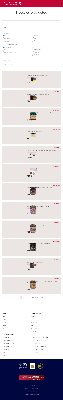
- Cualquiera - (8, 36)
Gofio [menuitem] (32, 319)
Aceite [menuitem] (33, 316)
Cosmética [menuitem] (6, 349)
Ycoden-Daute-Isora (39, 54)
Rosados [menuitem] (5, 322)
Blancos (7, 41)
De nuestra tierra (7, 58)
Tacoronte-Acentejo (38, 47)
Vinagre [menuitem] (35, 352)
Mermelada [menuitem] (34, 322)
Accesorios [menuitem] (6, 337)
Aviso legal (31, 386)
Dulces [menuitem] (5, 325)
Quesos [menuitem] (33, 331)
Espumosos (7, 38)
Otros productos (7, 64)
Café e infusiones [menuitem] (8, 340)
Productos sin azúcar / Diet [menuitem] (41, 337)
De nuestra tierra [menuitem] (36, 313)
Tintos (35, 38)
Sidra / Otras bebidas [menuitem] (39, 346)
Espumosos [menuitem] (6, 328)
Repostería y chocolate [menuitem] (40, 340)
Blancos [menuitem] (5, 319)
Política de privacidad (31, 389)
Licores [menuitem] (5, 355)
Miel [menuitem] (32, 325)
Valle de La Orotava (38, 52)
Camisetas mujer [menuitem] (8, 346)
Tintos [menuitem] (4, 316)
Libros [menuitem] (4, 352)
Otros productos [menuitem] (8, 334)
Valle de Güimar (38, 49)
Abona (6, 50)
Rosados (36, 35)
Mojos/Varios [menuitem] (35, 328)
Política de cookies (31, 392)
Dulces (35, 41)
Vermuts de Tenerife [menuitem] (39, 349)
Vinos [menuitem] (4, 313)
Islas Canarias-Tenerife (10, 52)
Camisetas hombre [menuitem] (8, 343)
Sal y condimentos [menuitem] (38, 343)
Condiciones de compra (31, 394)
